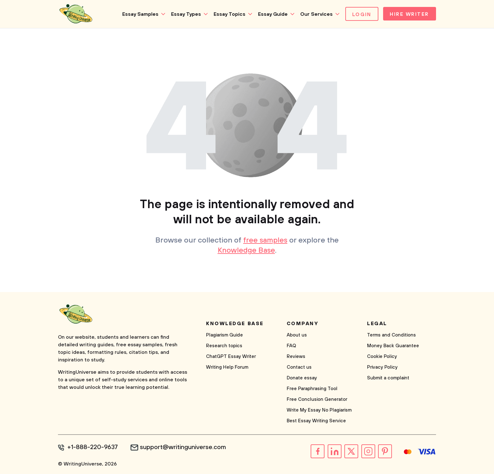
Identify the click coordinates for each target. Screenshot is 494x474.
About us (297, 335)
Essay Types (184, 14)
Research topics (224, 346)
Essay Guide (271, 14)
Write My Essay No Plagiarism (319, 410)
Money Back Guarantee (393, 346)
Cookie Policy (382, 357)
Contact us (299, 367)
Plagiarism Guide (224, 335)
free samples (265, 240)
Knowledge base (235, 323)
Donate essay (302, 378)
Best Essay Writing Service (316, 421)
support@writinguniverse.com (183, 447)
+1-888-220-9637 (92, 447)
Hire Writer (408, 14)
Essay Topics (228, 14)
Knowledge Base (246, 250)
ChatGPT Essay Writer (231, 357)
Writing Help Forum (227, 367)
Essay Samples (139, 14)
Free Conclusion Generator (317, 399)
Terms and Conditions (391, 335)
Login (360, 14)
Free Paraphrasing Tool (312, 389)
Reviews (296, 357)
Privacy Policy (382, 367)
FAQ (291, 346)
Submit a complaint (388, 378)
